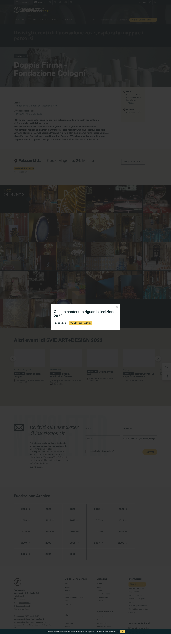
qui (115, 631)
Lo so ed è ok (61, 323)
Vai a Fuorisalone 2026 (80, 323)
